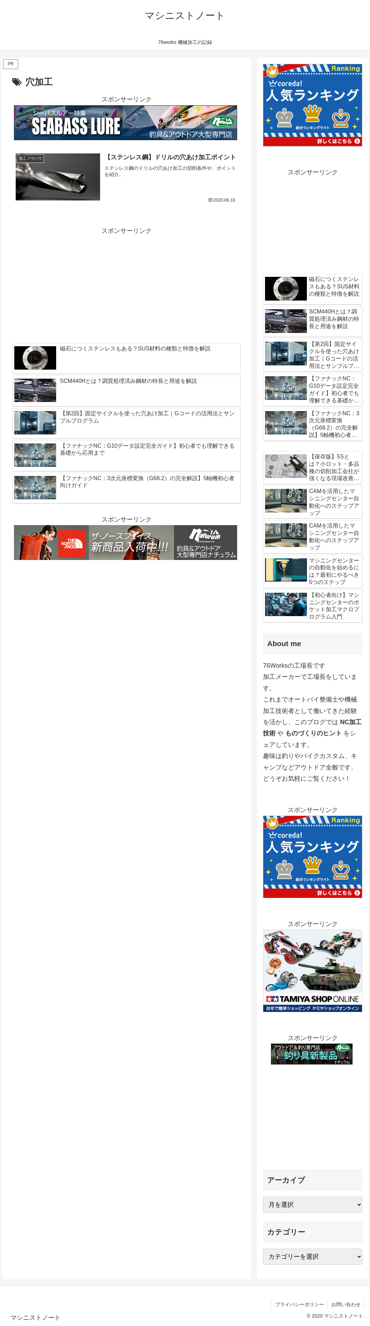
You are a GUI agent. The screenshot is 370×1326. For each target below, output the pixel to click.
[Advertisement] (126, 285)
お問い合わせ (346, 1304)
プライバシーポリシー (299, 1304)
